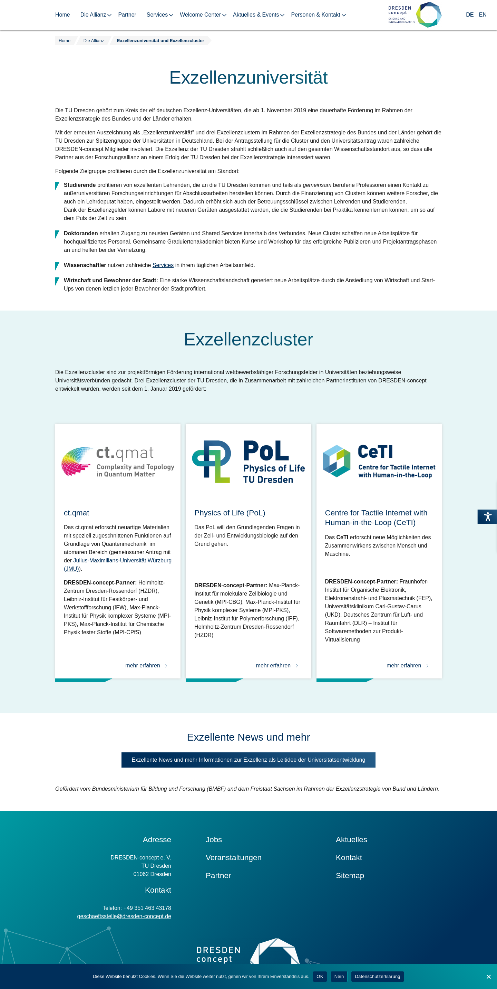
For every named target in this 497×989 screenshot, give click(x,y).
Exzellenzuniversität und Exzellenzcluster (160, 40)
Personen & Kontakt (315, 15)
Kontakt (349, 857)
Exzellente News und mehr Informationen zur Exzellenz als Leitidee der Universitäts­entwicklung (254, 761)
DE (470, 15)
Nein (339, 976)
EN (483, 15)
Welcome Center (200, 15)
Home (62, 15)
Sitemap (350, 875)
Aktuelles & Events (256, 15)
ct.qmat (76, 512)
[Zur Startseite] (415, 15)
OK (319, 976)
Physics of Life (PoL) (229, 512)
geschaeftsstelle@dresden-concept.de (124, 916)
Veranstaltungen (234, 857)
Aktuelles (351, 839)
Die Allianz (93, 15)
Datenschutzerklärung (377, 976)
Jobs (214, 839)
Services (157, 15)
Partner (127, 15)
